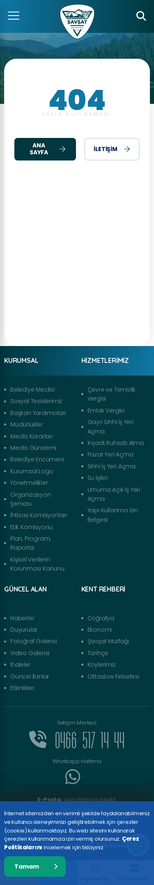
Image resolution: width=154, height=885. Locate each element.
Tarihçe (97, 653)
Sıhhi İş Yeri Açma (111, 466)
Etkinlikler (22, 688)
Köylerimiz (101, 664)
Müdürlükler (26, 424)
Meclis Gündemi (33, 448)
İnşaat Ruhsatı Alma (115, 443)
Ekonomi (99, 630)
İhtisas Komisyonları (38, 515)
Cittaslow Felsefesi (113, 676)
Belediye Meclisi (32, 389)
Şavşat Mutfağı (108, 641)
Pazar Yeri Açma (110, 454)
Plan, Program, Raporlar (30, 543)
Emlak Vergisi (105, 410)
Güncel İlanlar (29, 676)
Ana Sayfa (48, 148)
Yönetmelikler (29, 483)
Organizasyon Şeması (30, 499)
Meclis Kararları (31, 436)
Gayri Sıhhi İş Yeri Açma (110, 426)
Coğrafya (100, 618)
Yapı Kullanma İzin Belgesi (112, 514)
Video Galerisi (29, 653)
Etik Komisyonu (31, 527)
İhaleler (20, 664)
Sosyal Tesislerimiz (36, 401)
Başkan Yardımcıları (38, 413)
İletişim (112, 149)
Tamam (35, 866)
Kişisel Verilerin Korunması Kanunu (37, 564)
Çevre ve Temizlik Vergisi (111, 394)
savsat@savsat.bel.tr (76, 799)
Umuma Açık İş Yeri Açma (113, 494)
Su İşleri (97, 478)
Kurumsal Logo (31, 471)
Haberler (22, 618)
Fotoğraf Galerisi (33, 641)
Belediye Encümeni (37, 459)
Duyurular (23, 630)
